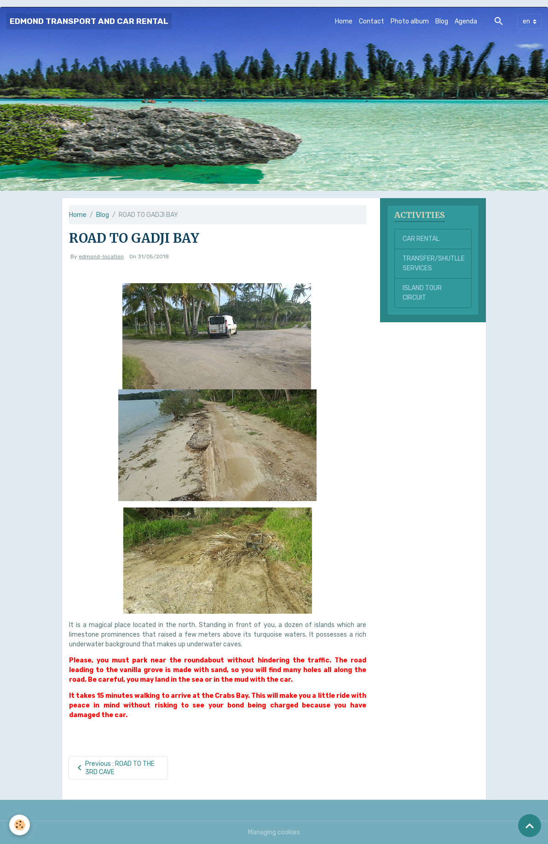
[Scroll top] (529, 825)
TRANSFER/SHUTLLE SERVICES (434, 263)
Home (343, 21)
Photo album (410, 21)
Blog (441, 21)
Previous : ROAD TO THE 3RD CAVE (114, 768)
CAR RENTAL (421, 239)
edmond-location (101, 256)
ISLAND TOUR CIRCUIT (422, 293)
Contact (371, 21)
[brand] (89, 21)
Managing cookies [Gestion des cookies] (274, 832)
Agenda (466, 21)
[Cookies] (19, 825)
